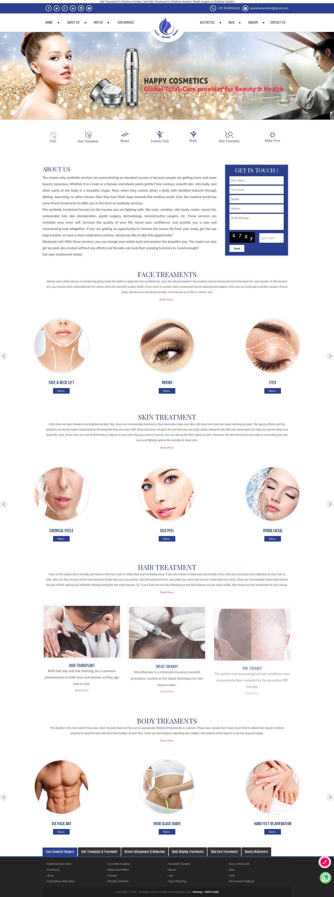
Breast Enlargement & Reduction (145, 852)
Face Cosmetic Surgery (60, 852)
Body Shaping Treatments (188, 852)
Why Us (98, 22)
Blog (232, 22)
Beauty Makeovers (256, 852)
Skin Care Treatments (224, 852)
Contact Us (277, 22)
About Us (73, 22)
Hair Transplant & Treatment (99, 852)
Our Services (126, 22)
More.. (61, 391)
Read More (167, 447)
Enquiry (253, 22)
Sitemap (197, 891)
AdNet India (211, 891)
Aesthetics (207, 22)
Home (49, 22)
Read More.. (167, 299)
